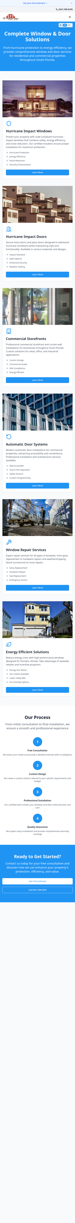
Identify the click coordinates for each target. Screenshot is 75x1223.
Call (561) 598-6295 (37, 889)
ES (69, 25)
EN (65, 25)
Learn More (37, 172)
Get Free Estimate (37, 881)
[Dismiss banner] (71, 3)
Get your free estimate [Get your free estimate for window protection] (35, 3)
